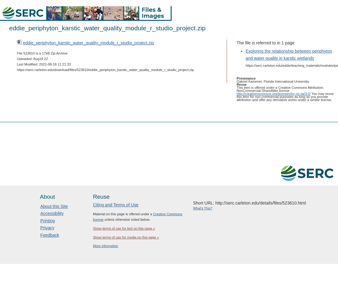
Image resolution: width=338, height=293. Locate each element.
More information (105, 246)
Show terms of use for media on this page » (126, 237)
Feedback (49, 235)
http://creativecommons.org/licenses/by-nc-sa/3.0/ (274, 94)
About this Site (54, 206)
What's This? (202, 208)
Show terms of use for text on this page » (124, 228)
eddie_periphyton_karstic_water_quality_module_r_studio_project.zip (88, 42)
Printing (47, 220)
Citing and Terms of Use (115, 204)
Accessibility (52, 213)
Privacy (47, 227)
